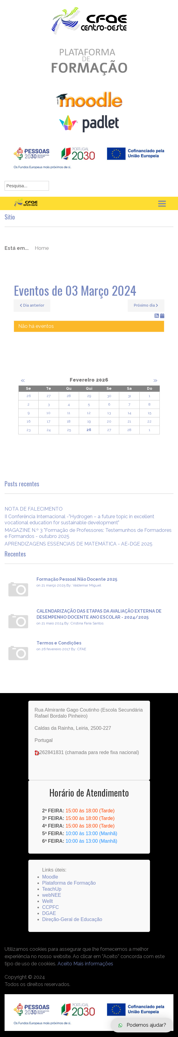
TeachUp (51, 889)
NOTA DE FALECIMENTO (34, 509)
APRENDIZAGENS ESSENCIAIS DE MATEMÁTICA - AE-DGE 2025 (78, 544)
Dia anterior (32, 305)
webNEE (51, 895)
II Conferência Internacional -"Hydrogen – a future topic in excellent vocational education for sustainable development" (79, 519)
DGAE (49, 913)
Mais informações (93, 964)
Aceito (65, 964)
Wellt (47, 901)
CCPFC (50, 907)
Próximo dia (146, 305)
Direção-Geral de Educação (72, 919)
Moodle (50, 876)
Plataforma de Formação (69, 883)
